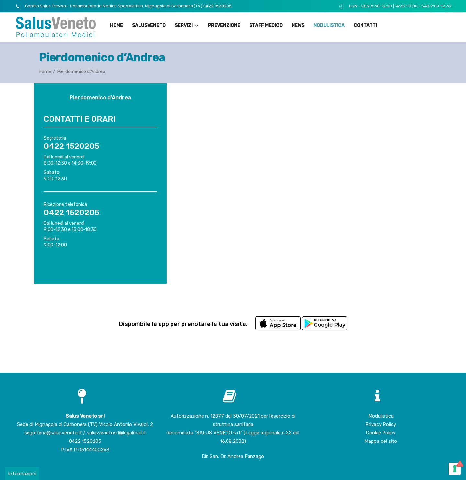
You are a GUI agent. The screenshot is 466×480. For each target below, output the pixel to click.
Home (116, 25)
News (298, 25)
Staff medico (266, 25)
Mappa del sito (380, 441)
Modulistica (329, 25)
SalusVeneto (149, 25)
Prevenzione (224, 25)
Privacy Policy (380, 424)
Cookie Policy (380, 433)
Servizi (187, 25)
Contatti (365, 25)
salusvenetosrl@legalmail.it (116, 433)
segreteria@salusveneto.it (53, 433)
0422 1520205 (85, 441)
